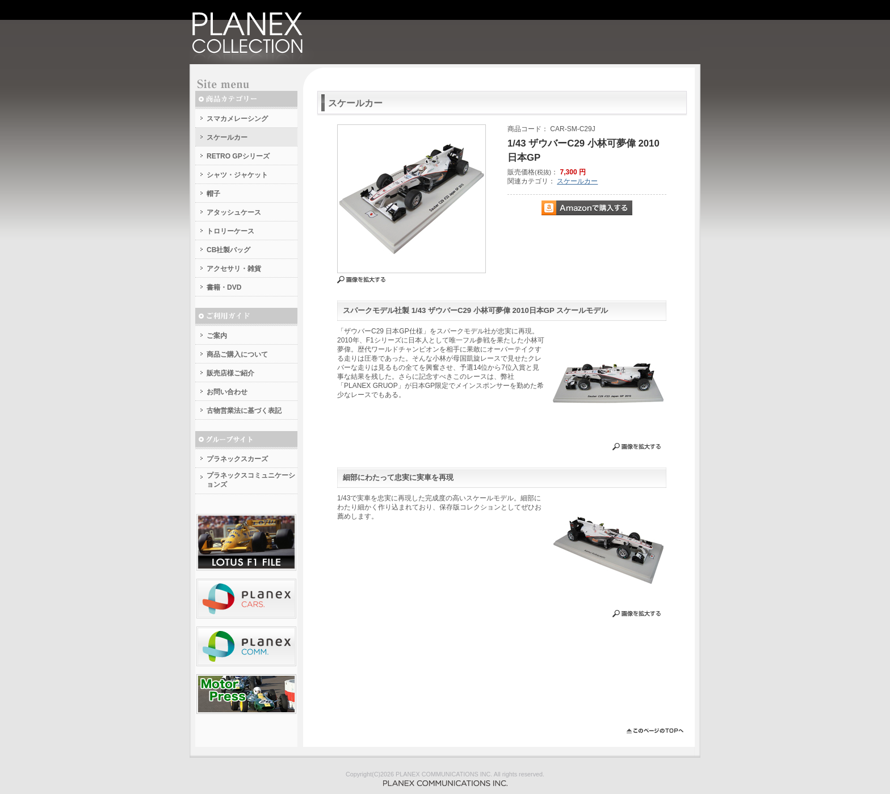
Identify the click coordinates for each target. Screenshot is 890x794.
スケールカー (227, 137)
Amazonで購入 (586, 207)
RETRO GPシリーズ (238, 156)
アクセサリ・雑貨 (234, 269)
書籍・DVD (224, 287)
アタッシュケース (234, 212)
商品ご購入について (237, 354)
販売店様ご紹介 (230, 373)
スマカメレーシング (237, 119)
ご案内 (217, 336)
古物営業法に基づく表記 (244, 411)
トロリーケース (230, 231)
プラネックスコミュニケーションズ (251, 479)
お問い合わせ (227, 392)
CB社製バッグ (228, 250)
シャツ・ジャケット (237, 175)
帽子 (213, 194)
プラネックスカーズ (237, 459)
